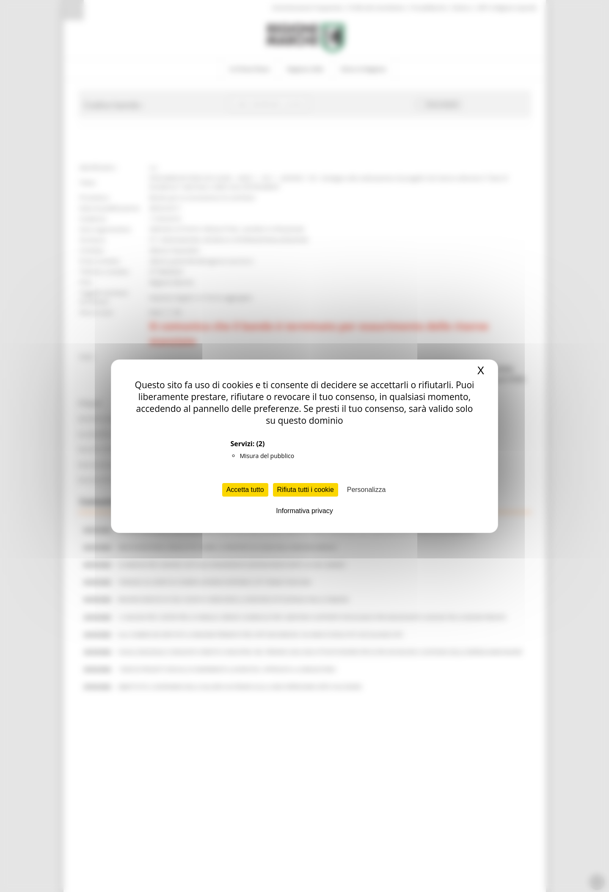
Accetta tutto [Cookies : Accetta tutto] (245, 489)
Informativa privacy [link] (304, 510)
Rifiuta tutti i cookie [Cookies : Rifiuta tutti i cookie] (305, 489)
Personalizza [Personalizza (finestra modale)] (366, 489)
